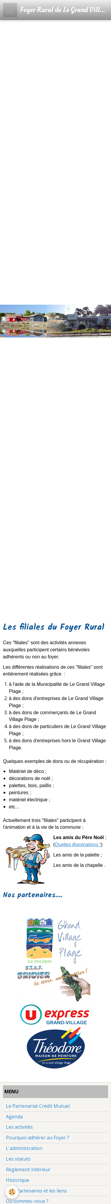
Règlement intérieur (28, 1169)
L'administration (24, 1148)
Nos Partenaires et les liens (36, 1190)
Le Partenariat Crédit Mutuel (38, 1106)
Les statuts (18, 1159)
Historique (17, 1180)
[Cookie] (12, 1192)
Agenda (14, 1116)
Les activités (19, 1127)
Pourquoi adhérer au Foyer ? (37, 1137)
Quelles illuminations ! (78, 844)
